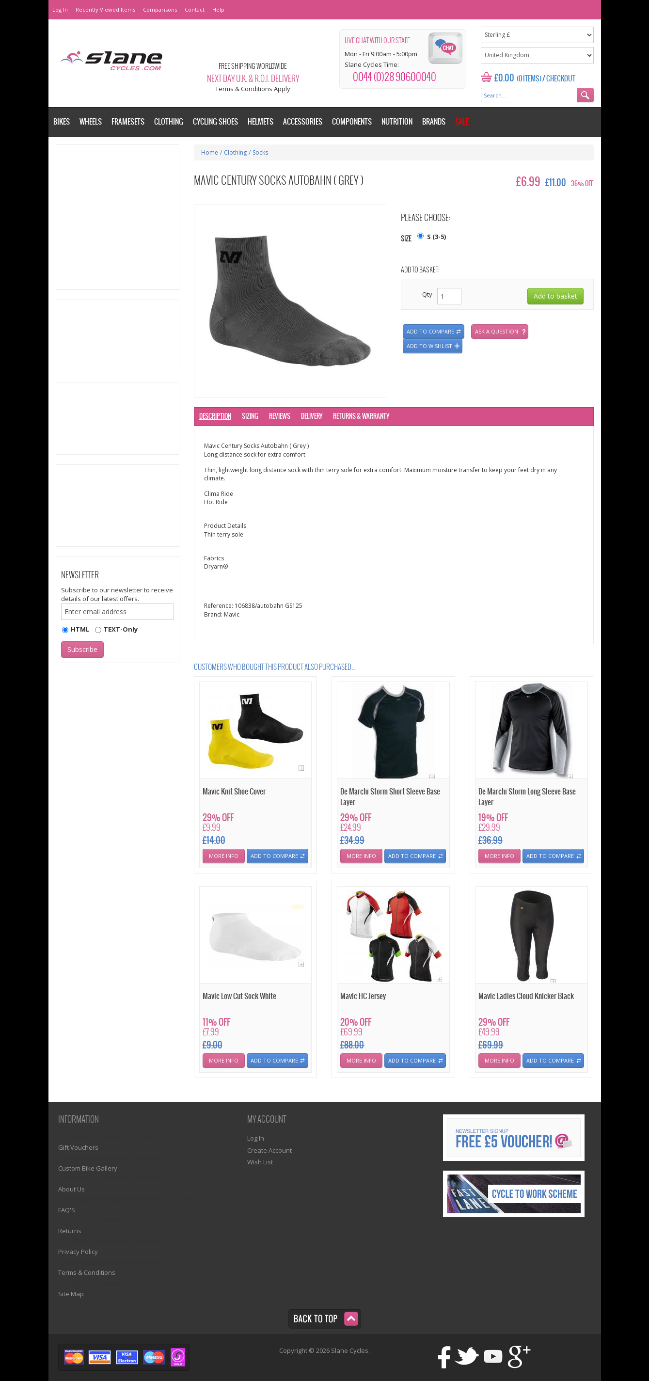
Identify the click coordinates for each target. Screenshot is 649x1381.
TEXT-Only (121, 629)
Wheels (90, 122)
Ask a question (496, 331)
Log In (60, 9)
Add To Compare (274, 855)
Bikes (61, 122)
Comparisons (160, 9)
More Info (223, 855)
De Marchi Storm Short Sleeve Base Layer (390, 797)
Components (352, 122)
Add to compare (430, 331)
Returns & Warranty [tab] (361, 416)
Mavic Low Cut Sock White (239, 996)
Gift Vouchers (78, 1147)
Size (406, 239)
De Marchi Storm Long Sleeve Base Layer (527, 797)
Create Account (269, 1150)
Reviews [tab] (279, 416)
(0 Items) (529, 79)
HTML (80, 629)
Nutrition (396, 122)
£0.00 (504, 78)
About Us (71, 1189)
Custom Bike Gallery (87, 1168)
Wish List (260, 1162)
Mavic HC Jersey (363, 996)
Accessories (302, 122)
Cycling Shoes (215, 122)
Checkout (560, 79)
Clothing (235, 152)
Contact (195, 9)
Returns (69, 1230)
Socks (260, 152)
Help (218, 9)
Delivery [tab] (311, 416)
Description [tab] (215, 416)
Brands (433, 122)
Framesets (127, 122)
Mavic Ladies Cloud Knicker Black (526, 996)
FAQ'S (66, 1210)
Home (209, 152)
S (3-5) (436, 236)
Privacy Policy (78, 1251)
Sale (462, 122)
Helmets (260, 122)
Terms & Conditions (86, 1272)
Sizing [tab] (250, 416)
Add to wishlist (429, 345)
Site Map (71, 1293)
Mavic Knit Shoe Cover (234, 792)
